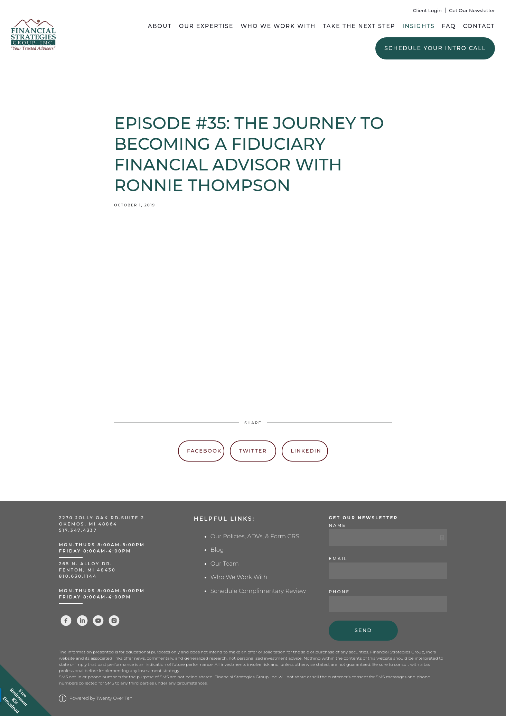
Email (338, 558)
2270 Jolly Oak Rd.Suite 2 (101, 517)
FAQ (449, 26)
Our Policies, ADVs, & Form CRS (254, 536)
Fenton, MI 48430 (87, 570)
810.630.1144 (78, 576)
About (160, 26)
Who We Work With (278, 26)
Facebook (204, 451)
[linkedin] (82, 620)
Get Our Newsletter (472, 10)
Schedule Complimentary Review (258, 590)
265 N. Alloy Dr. (86, 563)
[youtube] (98, 620)
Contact (479, 26)
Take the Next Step (359, 26)
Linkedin (306, 451)
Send (363, 630)
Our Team (224, 563)
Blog (217, 549)
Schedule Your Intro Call (435, 48)
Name (337, 525)
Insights (418, 26)
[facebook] (66, 620)
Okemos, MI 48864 (88, 524)
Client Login (427, 10)
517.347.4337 (78, 530)
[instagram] (114, 620)
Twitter (253, 451)
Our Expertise (206, 26)
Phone (339, 591)
